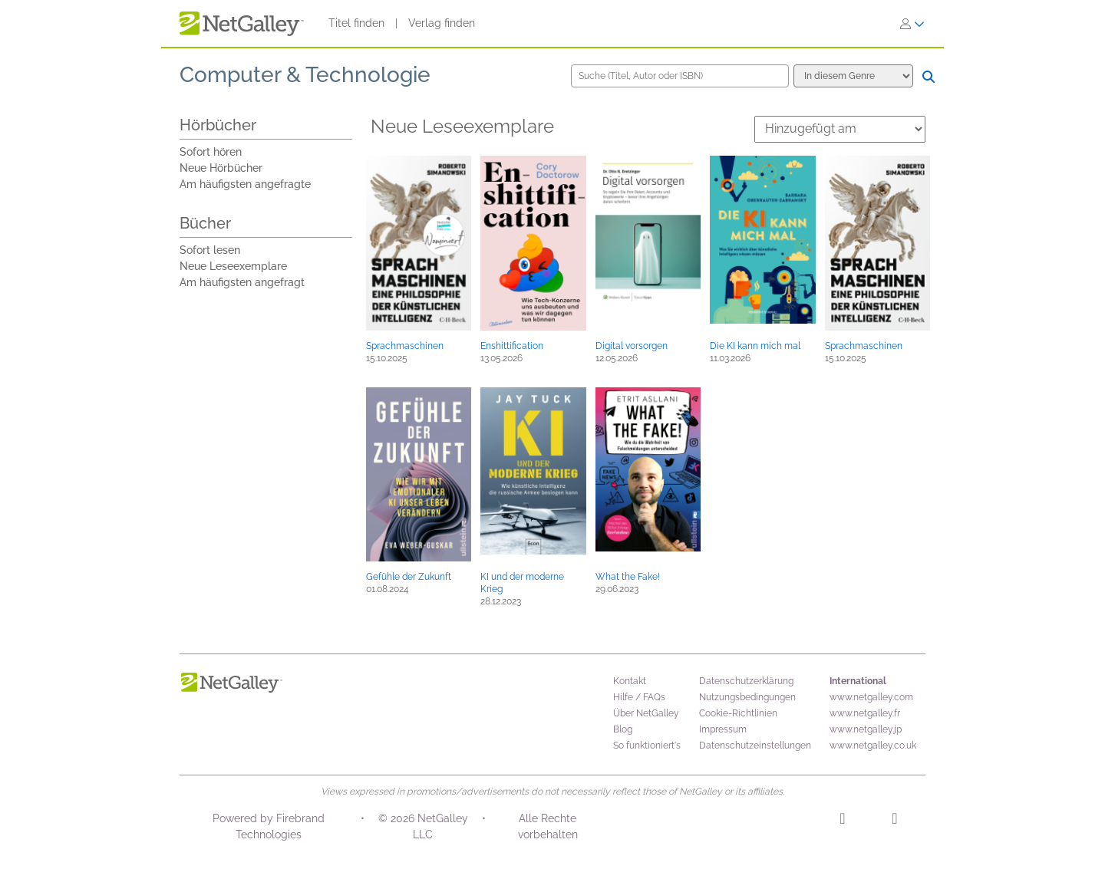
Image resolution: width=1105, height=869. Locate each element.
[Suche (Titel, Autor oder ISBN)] (680, 75)
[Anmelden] (912, 24)
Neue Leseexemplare (233, 266)
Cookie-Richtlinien (738, 713)
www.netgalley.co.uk (873, 745)
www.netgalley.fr (865, 713)
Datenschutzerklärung (746, 681)
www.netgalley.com (871, 697)
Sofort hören (211, 152)
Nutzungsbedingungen (747, 697)
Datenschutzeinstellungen (755, 745)
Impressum (723, 729)
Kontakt (629, 681)
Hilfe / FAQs (639, 697)
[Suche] (928, 76)
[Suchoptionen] (853, 75)
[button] (418, 243)
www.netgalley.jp (866, 729)
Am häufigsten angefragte (245, 184)
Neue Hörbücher (221, 168)
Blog (622, 729)
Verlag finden (441, 23)
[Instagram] (842, 820)
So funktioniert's (647, 745)
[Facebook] (894, 820)
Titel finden (356, 23)
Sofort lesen (210, 250)
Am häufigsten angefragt (242, 282)
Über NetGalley (646, 713)
